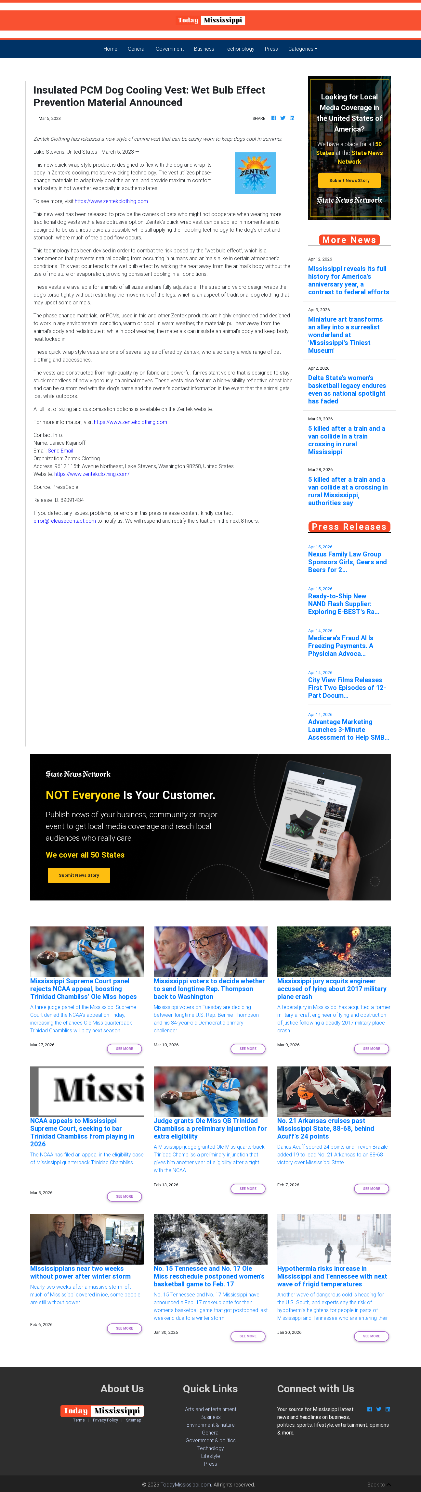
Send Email (60, 450)
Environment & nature (211, 1425)
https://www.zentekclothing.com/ (91, 474)
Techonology (240, 48)
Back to (379, 1484)
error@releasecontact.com (64, 520)
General (136, 48)
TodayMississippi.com (186, 1484)
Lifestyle (210, 1456)
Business (204, 48)
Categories (300, 48)
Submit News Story (349, 180)
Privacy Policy (105, 1420)
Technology (210, 1448)
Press (271, 48)
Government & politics (211, 1440)
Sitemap (133, 1420)
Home (113, 48)
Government (170, 48)
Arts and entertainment (210, 1409)
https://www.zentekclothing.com (111, 201)
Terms (79, 1420)
